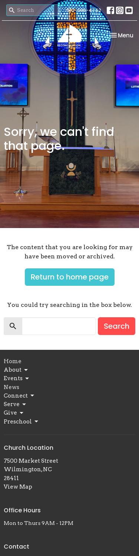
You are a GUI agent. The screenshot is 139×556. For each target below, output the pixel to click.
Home (12, 361)
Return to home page (70, 277)
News (11, 387)
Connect (19, 395)
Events (17, 378)
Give (14, 413)
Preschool (21, 421)
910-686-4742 (83, 10)
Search (116, 326)
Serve (15, 404)
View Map (18, 486)
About (16, 370)
